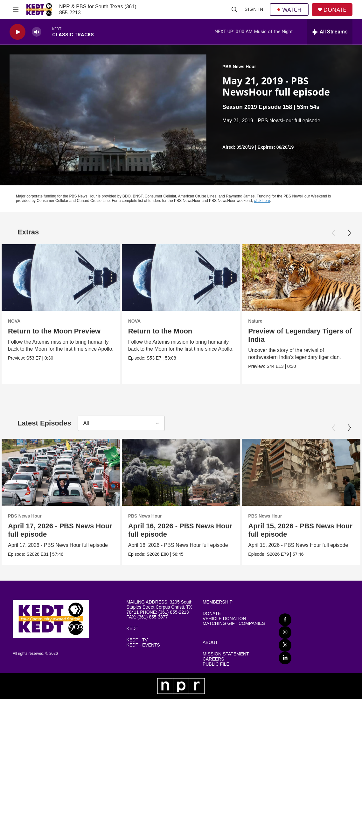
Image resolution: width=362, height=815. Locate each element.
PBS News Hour (239, 66)
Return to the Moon (161, 331)
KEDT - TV (137, 640)
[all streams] (329, 32)
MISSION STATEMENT (226, 654)
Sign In (254, 9)
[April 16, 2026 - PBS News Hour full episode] (210, 472)
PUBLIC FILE (216, 664)
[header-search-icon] (234, 9)
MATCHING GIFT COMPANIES (234, 624)
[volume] (36, 32)
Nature (285, 321)
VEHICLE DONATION (224, 619)
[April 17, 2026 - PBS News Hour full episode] (61, 472)
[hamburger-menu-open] (16, 9)
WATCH (289, 9)
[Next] (349, 233)
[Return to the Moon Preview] (61, 277)
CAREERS (213, 659)
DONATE (335, 9)
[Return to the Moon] (182, 277)
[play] (17, 32)
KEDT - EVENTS (143, 645)
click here (262, 200)
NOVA (14, 321)
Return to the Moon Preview (54, 331)
